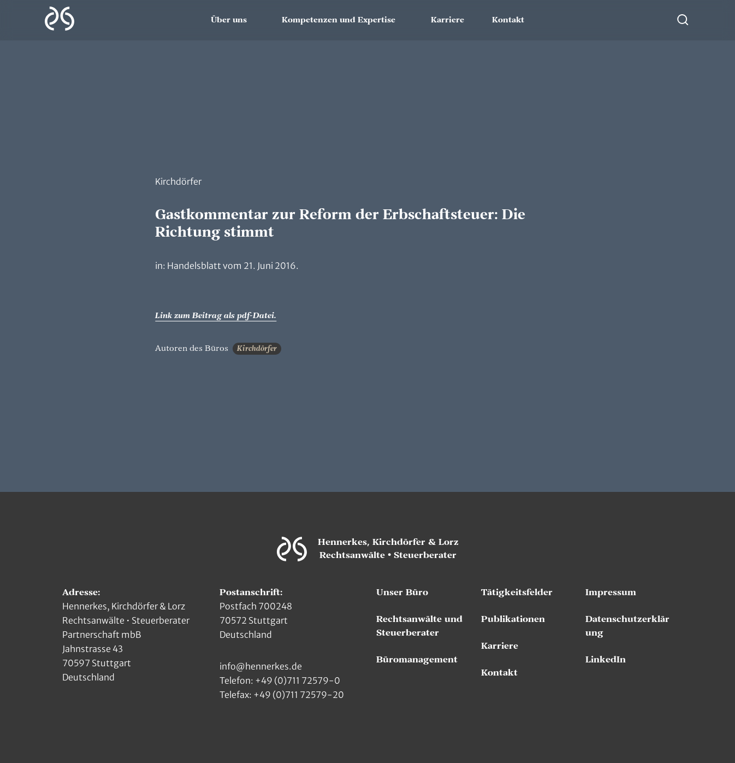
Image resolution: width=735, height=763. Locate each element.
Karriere (447, 20)
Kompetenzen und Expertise (338, 20)
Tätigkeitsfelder (517, 592)
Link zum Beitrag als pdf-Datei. (215, 316)
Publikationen (513, 619)
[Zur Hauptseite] (59, 19)
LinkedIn (605, 660)
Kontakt (508, 20)
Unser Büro (402, 592)
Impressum (610, 592)
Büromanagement (417, 660)
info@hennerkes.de (261, 666)
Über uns (229, 20)
